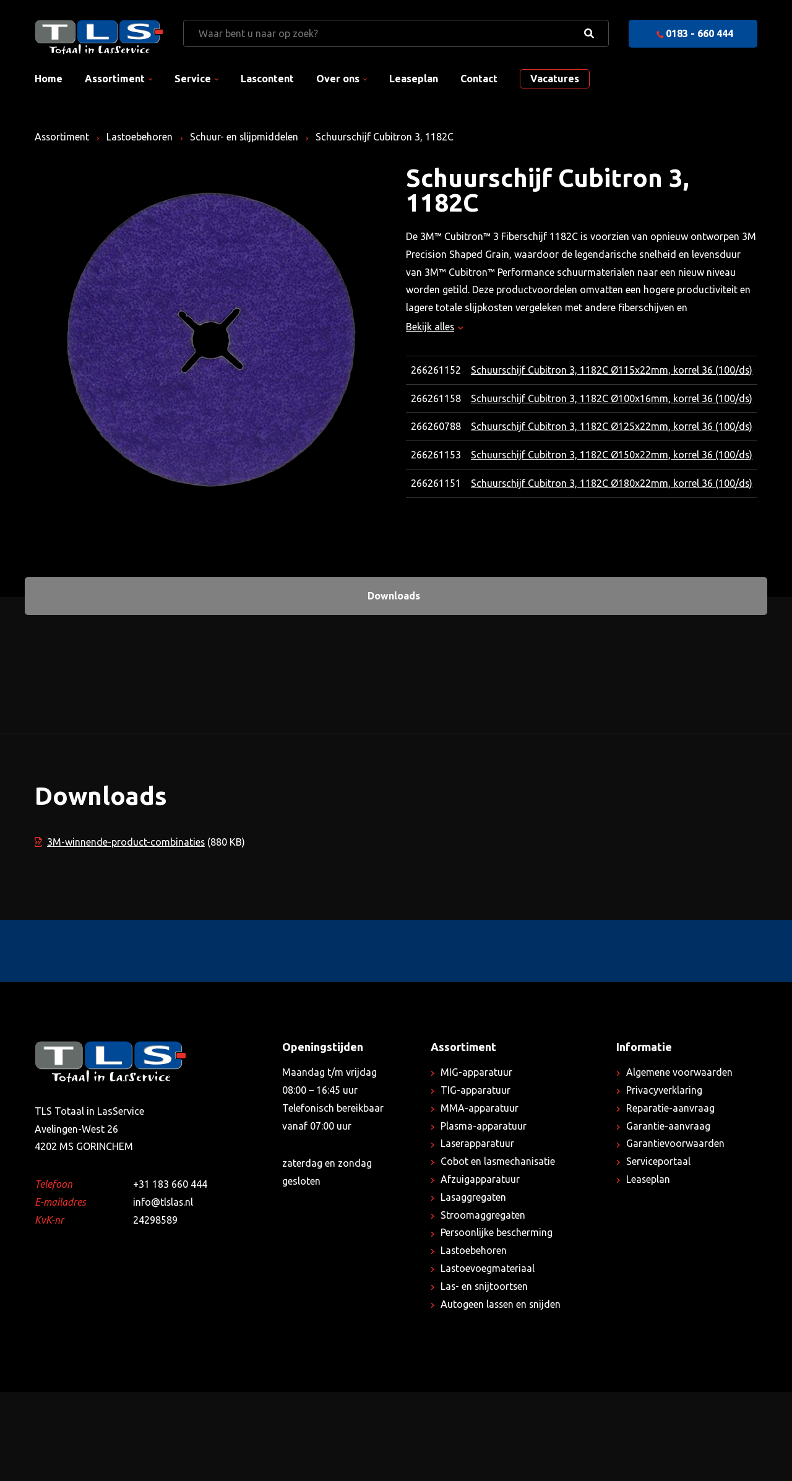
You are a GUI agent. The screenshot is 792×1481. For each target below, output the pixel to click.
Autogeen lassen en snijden (501, 1393)
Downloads (394, 684)
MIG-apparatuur (476, 1161)
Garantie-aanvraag (668, 1215)
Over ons (337, 78)
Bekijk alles (434, 326)
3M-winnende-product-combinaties (120, 930)
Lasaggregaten (474, 1286)
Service (192, 78)
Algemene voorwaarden (679, 1161)
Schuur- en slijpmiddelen (246, 136)
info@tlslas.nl (163, 1291)
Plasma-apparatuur (484, 1215)
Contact (478, 78)
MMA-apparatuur (480, 1197)
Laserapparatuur (478, 1232)
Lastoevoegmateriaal (488, 1357)
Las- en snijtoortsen (485, 1375)
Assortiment (115, 78)
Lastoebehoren (141, 136)
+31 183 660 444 (170, 1273)
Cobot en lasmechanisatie (498, 1250)
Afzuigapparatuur (480, 1268)
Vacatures (554, 78)
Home (48, 78)
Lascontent (267, 78)
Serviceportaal (658, 1250)
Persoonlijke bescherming (497, 1321)
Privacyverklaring (664, 1179)
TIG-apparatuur (475, 1179)
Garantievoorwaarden (675, 1232)
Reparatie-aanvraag (670, 1197)
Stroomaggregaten (483, 1304)
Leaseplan (413, 78)
